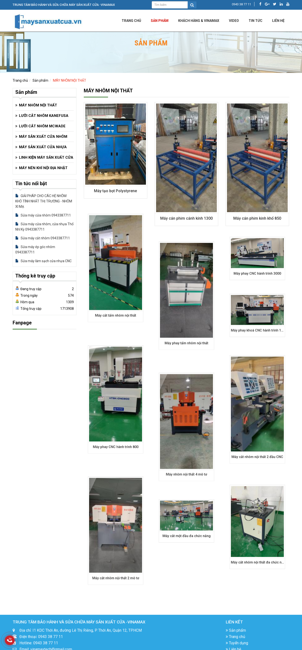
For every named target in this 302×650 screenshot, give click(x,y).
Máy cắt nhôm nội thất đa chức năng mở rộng (263, 552)
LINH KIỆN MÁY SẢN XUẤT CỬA (46, 157)
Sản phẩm (159, 21)
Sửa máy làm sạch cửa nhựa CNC (43, 261)
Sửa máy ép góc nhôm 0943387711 (35, 249)
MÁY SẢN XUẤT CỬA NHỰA (43, 147)
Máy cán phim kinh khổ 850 (257, 217)
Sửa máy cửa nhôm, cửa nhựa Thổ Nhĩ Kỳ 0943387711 (44, 226)
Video (234, 21)
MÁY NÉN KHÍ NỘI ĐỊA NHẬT (43, 168)
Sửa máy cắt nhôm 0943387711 (42, 238)
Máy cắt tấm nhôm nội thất (115, 302)
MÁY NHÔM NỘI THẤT (69, 80)
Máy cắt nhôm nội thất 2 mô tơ (115, 564)
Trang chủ (131, 21)
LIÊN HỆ (278, 21)
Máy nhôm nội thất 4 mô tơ (186, 461)
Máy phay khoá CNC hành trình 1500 (258, 326)
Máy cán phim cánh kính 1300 (186, 217)
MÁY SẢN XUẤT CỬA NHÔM (43, 136)
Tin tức (255, 21)
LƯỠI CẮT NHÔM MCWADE (42, 126)
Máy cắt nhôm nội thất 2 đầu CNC (257, 443)
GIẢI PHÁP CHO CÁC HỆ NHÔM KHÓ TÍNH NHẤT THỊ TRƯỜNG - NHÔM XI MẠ (43, 201)
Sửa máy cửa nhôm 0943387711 (43, 215)
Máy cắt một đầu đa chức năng (186, 532)
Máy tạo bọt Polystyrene (115, 190)
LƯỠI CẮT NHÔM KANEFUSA (43, 115)
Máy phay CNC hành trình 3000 (257, 270)
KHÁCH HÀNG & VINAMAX (198, 21)
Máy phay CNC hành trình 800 (115, 433)
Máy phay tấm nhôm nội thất (186, 330)
